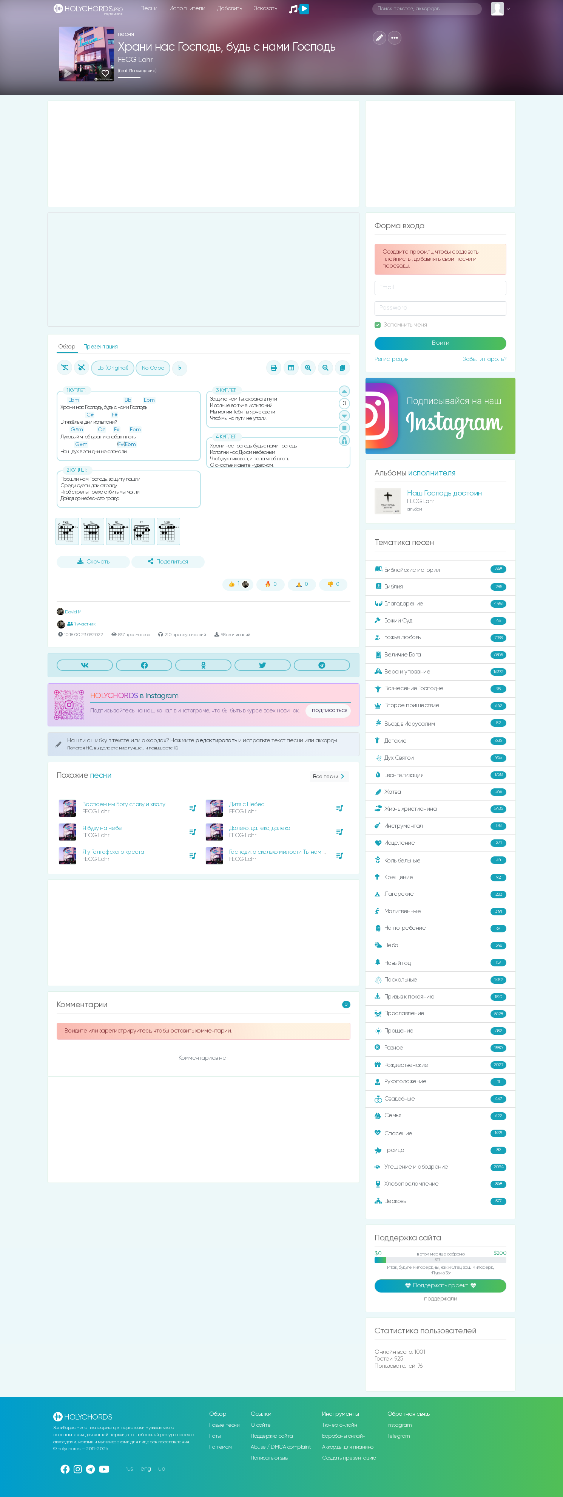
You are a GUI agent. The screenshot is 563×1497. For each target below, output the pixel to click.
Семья (440, 1116)
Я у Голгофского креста (113, 852)
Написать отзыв (269, 1458)
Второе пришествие (440, 706)
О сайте (261, 1425)
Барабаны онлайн (344, 1436)
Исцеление (440, 843)
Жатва (440, 792)
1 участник (81, 624)
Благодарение (440, 604)
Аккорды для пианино (347, 1447)
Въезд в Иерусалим (440, 723)
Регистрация (392, 359)
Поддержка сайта (272, 1436)
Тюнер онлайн (339, 1425)
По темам (220, 1447)
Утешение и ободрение (440, 1167)
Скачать (93, 561)
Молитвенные (440, 911)
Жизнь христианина (440, 809)
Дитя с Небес (246, 804)
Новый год (440, 963)
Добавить (229, 8)
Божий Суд (440, 621)
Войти (440, 343)
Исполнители (187, 8)
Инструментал (440, 826)
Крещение (440, 877)
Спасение (440, 1133)
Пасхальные (440, 980)
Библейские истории (440, 569)
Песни (148, 8)
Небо (440, 945)
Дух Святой (440, 758)
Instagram (399, 1425)
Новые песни (224, 1425)
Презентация (100, 347)
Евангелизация (440, 775)
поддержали (440, 1299)
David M (69, 612)
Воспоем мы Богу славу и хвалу (123, 804)
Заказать (265, 8)
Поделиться (168, 561)
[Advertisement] (204, 154)
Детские (440, 741)
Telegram (398, 1436)
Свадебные (440, 1099)
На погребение (440, 928)
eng (145, 1469)
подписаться (329, 710)
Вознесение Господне (440, 689)
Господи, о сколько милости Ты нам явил (281, 852)
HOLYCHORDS (114, 696)
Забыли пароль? (484, 359)
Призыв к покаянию (440, 997)
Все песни (329, 777)
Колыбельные (440, 860)
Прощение (440, 1031)
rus (129, 1469)
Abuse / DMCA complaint (281, 1447)
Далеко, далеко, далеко (259, 828)
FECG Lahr (135, 60)
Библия (440, 587)
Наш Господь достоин (444, 493)
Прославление (440, 1014)
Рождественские (440, 1065)
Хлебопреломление (440, 1184)
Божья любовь (440, 638)
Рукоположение (440, 1082)
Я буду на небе (102, 828)
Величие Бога (440, 655)
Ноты (215, 1436)
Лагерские (440, 894)
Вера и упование (440, 672)
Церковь (440, 1201)
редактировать (217, 740)
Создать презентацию (349, 1458)
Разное (440, 1048)
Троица (440, 1150)
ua (161, 1469)
